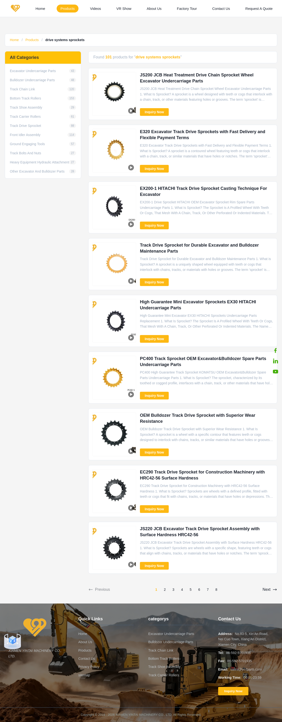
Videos (95, 8)
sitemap (84, 675)
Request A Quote (258, 8)
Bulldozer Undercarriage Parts (170, 642)
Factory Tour (187, 8)
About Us (154, 8)
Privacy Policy (88, 667)
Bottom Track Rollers (164, 658)
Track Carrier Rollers (163, 675)
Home (40, 8)
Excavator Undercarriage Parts (171, 634)
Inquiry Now (154, 112)
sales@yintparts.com (246, 669)
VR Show (124, 8)
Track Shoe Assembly (164, 667)
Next (270, 589)
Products (67, 8)
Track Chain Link (161, 650)
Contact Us (221, 8)
